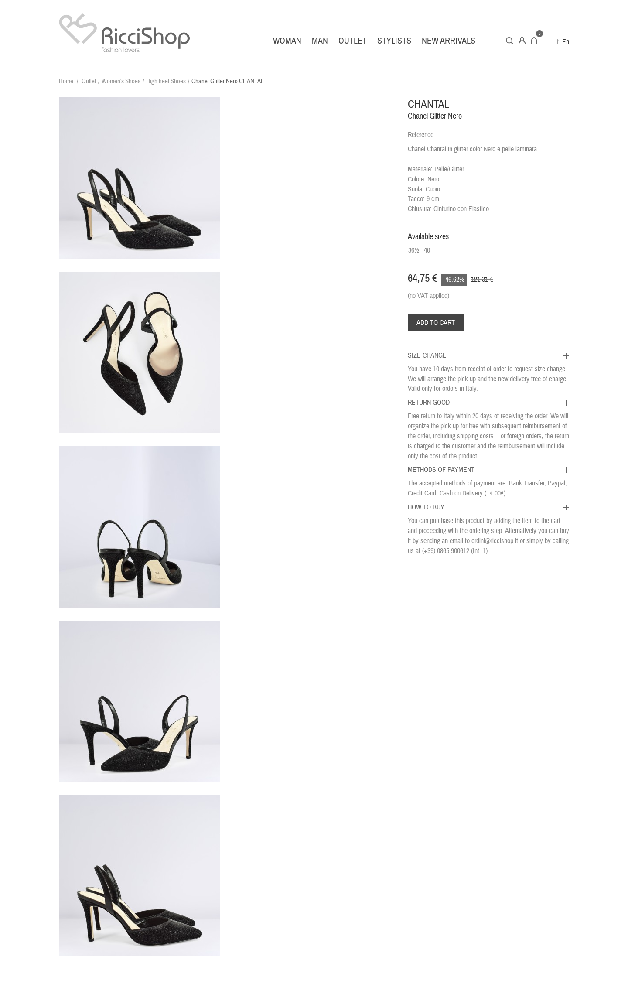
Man (320, 40)
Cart (534, 40)
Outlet (352, 40)
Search (509, 40)
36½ (413, 250)
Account (522, 40)
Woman (287, 40)
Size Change (427, 355)
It (557, 42)
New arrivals (448, 40)
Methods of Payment (441, 469)
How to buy (426, 507)
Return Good (429, 402)
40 (427, 250)
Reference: (421, 134)
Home (66, 81)
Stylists (394, 40)
